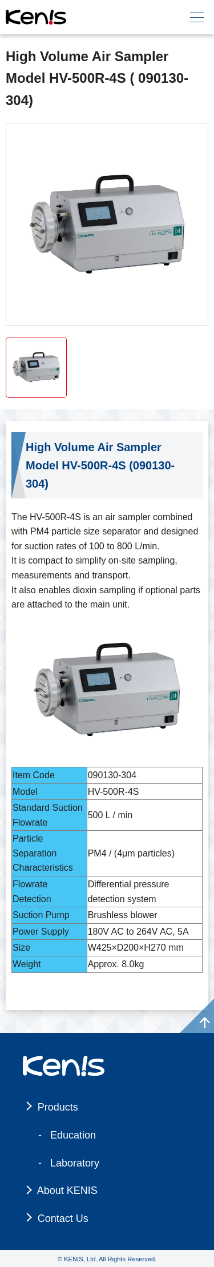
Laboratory (74, 1163)
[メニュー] (196, 17)
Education (73, 1135)
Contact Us (63, 1218)
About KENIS (67, 1190)
